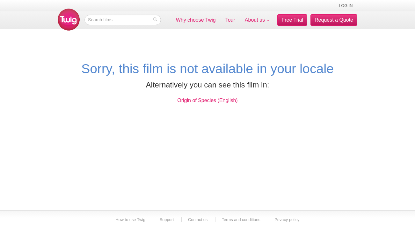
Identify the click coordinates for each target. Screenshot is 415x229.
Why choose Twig (196, 20)
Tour (230, 20)
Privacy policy (286, 219)
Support (167, 219)
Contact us (198, 219)
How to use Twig (130, 219)
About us (257, 20)
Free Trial (292, 20)
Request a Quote (334, 20)
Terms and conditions (241, 219)
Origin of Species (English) (207, 100)
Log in (346, 5)
